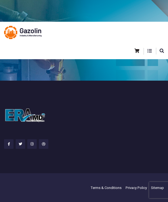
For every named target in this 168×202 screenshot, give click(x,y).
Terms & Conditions (106, 187)
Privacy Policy (136, 187)
